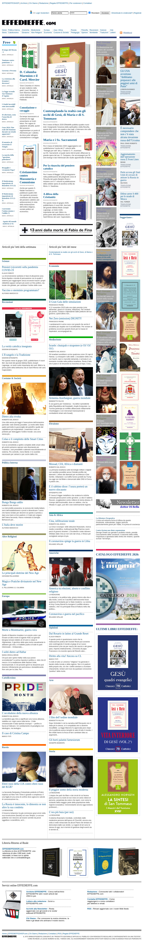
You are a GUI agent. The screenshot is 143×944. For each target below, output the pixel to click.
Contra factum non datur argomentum (110, 530)
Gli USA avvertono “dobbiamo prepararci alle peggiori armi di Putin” (128, 79)
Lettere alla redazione (36, 901)
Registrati (137, 13)
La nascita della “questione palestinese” (8, 157)
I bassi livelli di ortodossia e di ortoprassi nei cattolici (106, 215)
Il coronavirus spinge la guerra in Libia (69, 541)
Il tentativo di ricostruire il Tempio (7, 144)
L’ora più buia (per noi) (61, 812)
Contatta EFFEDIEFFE (97, 899)
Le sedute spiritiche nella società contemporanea (105, 382)
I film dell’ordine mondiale (63, 717)
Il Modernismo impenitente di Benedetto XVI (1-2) (9, 197)
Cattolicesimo (13, 33)
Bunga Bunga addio (12, 502)
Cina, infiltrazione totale (62, 521)
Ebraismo (25, 33)
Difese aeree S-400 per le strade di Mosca (129, 196)
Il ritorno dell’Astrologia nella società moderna (105, 423)
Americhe (25, 30)
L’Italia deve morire (12, 524)
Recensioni (94, 30)
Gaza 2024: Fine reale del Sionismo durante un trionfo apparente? (9, 130)
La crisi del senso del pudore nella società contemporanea (105, 298)
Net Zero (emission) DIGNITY (65, 318)
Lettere (112, 33)
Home (4, 30)
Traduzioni (104, 33)
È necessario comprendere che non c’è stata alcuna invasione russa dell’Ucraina (130, 134)
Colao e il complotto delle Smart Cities (22, 439)
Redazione (43, 3)
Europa (47, 30)
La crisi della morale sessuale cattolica (105, 175)
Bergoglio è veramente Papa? (8, 169)
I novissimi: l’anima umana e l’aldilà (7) (8, 211)
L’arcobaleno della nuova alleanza (20, 713)
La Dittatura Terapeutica (105, 518)
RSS (89, 909)
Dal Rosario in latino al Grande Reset (69, 633)
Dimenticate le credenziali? (122, 13)
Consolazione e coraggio (28, 109)
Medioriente (35, 30)
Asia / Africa (58, 30)
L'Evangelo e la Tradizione (16, 354)
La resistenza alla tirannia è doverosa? (8, 81)
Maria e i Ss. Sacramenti (60, 140)
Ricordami (95, 13)
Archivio (23, 3)
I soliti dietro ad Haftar (14, 652)
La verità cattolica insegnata (17, 346)
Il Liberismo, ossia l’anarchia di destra (9, 117)
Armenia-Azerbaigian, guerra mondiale (69, 398)
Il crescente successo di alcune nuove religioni (105, 93)
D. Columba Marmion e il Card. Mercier (30, 75)
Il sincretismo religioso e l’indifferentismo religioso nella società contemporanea (106, 341)
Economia (48, 33)
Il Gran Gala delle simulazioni (65, 301)
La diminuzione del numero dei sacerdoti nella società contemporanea (105, 50)
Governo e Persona (9, 71)
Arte (111, 30)
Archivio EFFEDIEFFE (36, 892)
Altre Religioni (36, 33)
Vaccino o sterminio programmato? (20, 290)
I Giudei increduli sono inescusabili (8, 105)
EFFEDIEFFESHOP (10, 3)
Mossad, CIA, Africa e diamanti (66, 464)
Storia (4, 33)
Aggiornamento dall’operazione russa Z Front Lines (129, 157)
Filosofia (84, 30)
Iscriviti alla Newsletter (36, 909)
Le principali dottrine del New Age (20, 573)
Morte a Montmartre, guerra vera (19, 629)
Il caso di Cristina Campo (15, 733)
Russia (74, 30)
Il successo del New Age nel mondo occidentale (105, 135)
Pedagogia (75, 33)
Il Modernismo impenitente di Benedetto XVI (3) (9, 183)
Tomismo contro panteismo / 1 (8, 61)
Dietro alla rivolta (11, 416)
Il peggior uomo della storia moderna (68, 789)
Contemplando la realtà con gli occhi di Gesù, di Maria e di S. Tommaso (64, 114)
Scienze (103, 30)
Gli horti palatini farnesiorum (64, 739)
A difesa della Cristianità (50, 196)
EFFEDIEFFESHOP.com (13, 849)
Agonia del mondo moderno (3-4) (9, 222)
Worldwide (94, 33)
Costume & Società (61, 33)
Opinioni (84, 33)
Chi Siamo (33, 3)
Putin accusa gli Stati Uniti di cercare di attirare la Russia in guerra (130, 176)
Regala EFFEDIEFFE (59, 3)
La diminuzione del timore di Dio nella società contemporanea (105, 257)
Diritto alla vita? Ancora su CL (65, 656)
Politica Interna (14, 30)
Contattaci (87, 3)
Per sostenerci (76, 3)
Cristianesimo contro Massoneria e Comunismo (28, 177)
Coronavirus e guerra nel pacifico (66, 614)
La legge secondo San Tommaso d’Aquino (8, 94)
